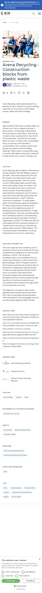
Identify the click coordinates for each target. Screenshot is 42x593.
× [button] (39, 559)
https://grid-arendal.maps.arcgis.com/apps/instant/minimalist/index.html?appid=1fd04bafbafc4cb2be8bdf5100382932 (21, 317)
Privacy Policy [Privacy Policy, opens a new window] (21, 589)
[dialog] (21, 575)
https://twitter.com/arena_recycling (16, 329)
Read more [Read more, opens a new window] (19, 568)
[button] (21, 586)
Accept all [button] (11, 581)
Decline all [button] (31, 581)
